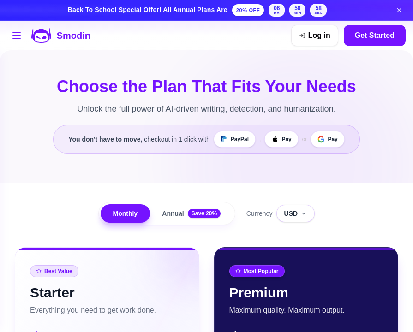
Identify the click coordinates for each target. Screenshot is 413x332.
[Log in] (314, 35)
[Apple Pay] (281, 139)
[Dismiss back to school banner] (399, 10)
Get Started (375, 35)
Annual (192, 213)
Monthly (124, 213)
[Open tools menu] (16, 35)
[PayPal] (235, 139)
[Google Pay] (327, 139)
